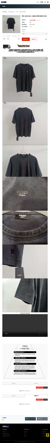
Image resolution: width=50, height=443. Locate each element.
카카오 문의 (42, 418)
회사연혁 (44, 433)
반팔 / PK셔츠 (23, 11)
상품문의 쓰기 (39, 399)
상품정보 (13, 383)
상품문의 (36, 383)
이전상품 (6, 36)
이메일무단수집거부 (6, 436)
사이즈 (23, 31)
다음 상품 (16, 36)
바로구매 (25, 39)
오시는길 (44, 436)
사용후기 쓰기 (39, 387)
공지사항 (25, 431)
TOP (17, 11)
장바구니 (34, 39)
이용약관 (4, 431)
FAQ (30, 418)
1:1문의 (25, 436)
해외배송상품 (11, 11)
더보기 (45, 387)
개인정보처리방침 (5, 433)
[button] (45, 2)
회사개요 (44, 431)
